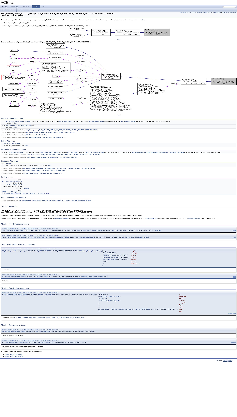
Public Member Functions (185, 12)
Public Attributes (195, 12)
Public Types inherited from (46, 200)
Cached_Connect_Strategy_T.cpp (14, 356)
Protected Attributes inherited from (48, 168)
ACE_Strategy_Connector (61, 218)
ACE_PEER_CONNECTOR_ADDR (50, 152)
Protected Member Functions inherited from (51, 155)
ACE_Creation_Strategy (65, 121)
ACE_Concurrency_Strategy (96, 121)
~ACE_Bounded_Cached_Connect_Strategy (18, 125)
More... (144, 20)
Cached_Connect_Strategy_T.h (13, 354)
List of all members (232, 12)
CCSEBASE (26, 188)
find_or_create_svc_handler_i (16, 152)
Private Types (225, 12)
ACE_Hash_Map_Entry (138, 152)
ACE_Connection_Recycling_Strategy (36, 135)
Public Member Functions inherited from (50, 130)
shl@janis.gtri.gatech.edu (192, 218)
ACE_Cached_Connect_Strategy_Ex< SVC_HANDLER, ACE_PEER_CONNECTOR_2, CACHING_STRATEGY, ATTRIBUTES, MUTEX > (62, 130)
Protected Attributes (217, 12)
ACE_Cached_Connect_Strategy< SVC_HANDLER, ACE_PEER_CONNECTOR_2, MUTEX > (50, 132)
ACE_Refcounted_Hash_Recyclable (155, 152)
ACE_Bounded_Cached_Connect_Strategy (18, 121)
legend (118, 39)
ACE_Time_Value (72, 152)
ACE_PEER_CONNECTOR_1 (119, 230)
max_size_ (9, 163)
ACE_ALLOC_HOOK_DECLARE (12, 143)
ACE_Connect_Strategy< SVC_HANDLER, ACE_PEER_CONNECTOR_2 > (46, 137)
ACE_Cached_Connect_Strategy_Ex (12, 181)
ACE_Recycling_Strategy (128, 121)
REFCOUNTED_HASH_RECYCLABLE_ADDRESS (36, 193)
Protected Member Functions (205, 12)
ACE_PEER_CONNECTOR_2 (14, 185)
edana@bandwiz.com (152, 218)
